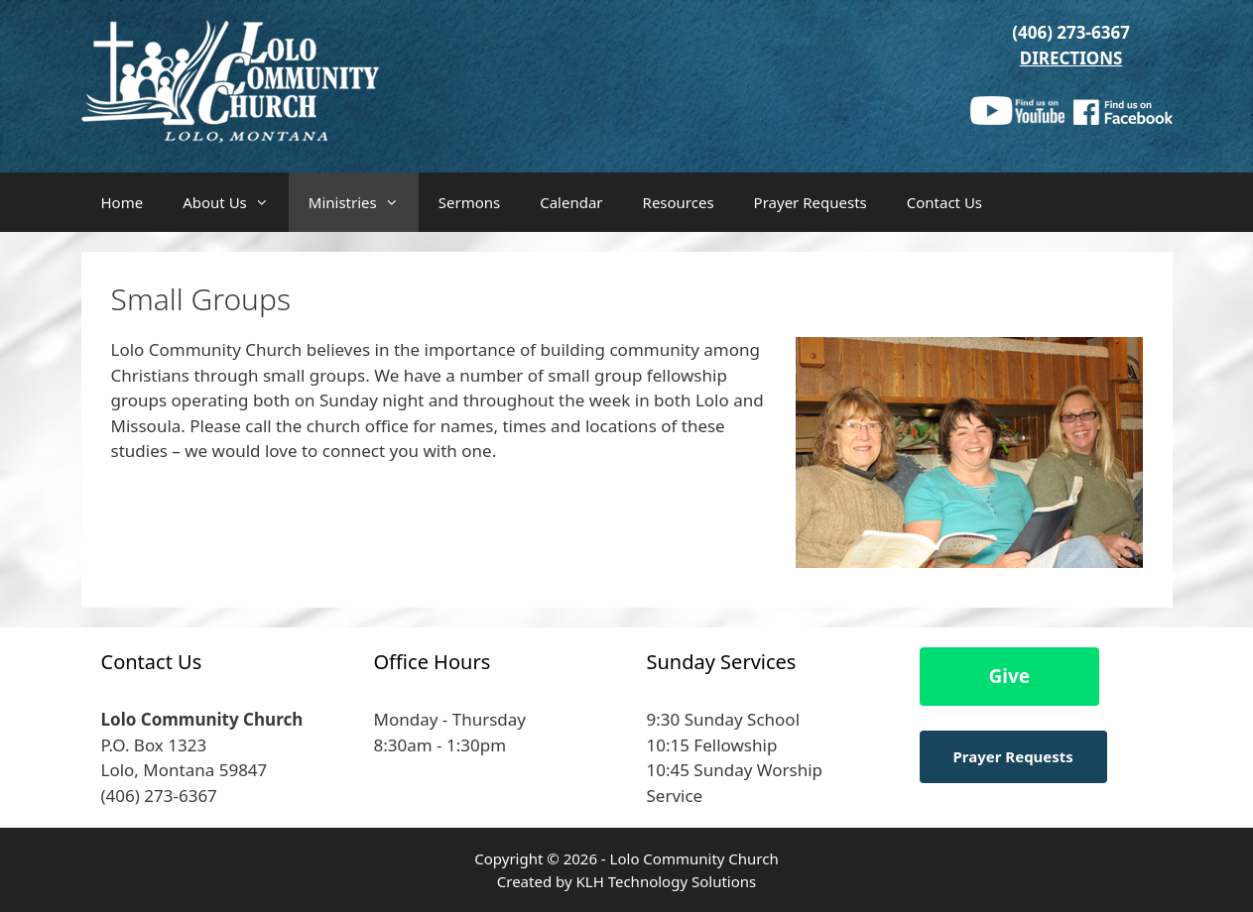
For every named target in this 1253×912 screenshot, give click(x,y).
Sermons (469, 202)
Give (1010, 676)
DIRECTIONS (1071, 58)
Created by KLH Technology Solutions (626, 881)
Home (122, 202)
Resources (678, 202)
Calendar (571, 202)
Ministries (364, 202)
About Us (236, 202)
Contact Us (944, 202)
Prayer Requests (810, 202)
